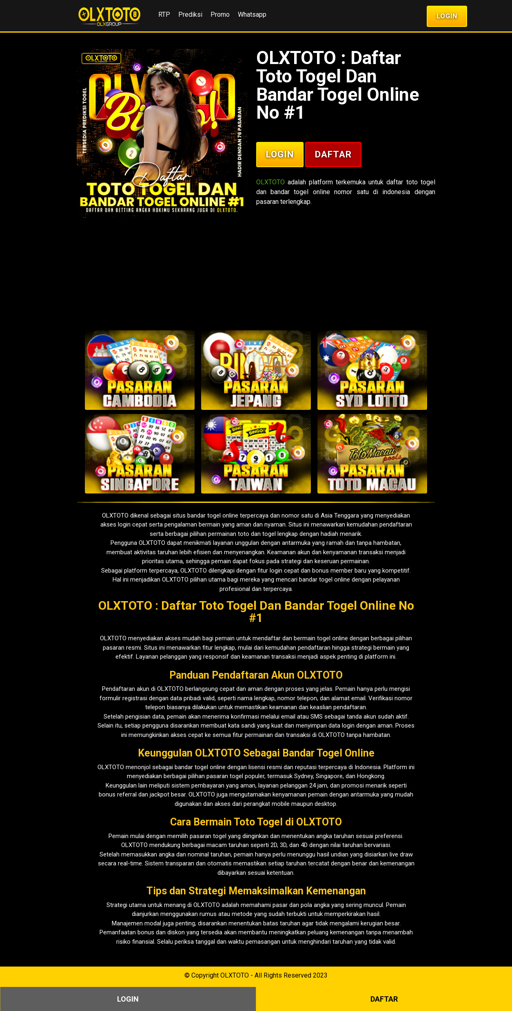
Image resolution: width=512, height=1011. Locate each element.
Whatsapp (252, 14)
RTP (164, 14)
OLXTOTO (270, 182)
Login (447, 16)
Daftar (333, 154)
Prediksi (190, 14)
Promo (220, 14)
